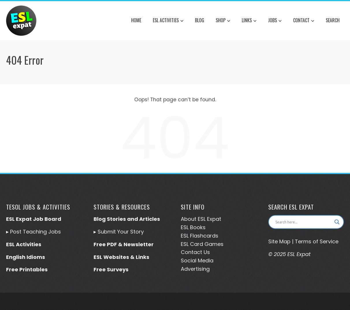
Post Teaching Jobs (35, 231)
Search (333, 20)
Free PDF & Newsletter (124, 244)
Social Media (197, 260)
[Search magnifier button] (337, 222)
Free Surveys (111, 269)
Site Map (279, 241)
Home (136, 20)
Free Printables (27, 269)
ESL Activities (168, 21)
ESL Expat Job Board (33, 219)
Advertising (195, 268)
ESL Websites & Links (121, 257)
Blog (199, 20)
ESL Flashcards (199, 235)
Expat (213, 219)
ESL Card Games (202, 244)
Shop (223, 21)
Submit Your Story (121, 231)
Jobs (275, 21)
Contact (303, 21)
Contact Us (195, 252)
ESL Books (193, 227)
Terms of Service (316, 241)
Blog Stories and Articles (127, 219)
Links (249, 21)
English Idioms (25, 257)
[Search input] (303, 222)
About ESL (193, 219)
